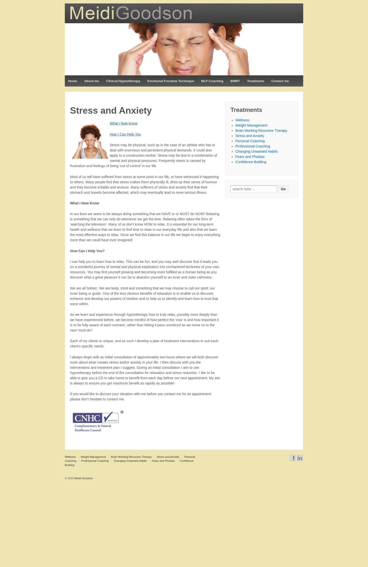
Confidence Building (250, 162)
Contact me (280, 81)
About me (91, 81)
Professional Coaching (252, 146)
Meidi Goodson (83, 478)
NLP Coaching (212, 81)
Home (72, 81)
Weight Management (251, 125)
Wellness (242, 120)
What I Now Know (123, 123)
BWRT (235, 81)
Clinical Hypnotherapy (123, 81)
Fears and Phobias (250, 157)
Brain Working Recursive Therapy (261, 131)
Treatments (255, 81)
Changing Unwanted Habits (256, 151)
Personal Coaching (250, 141)
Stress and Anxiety (249, 136)
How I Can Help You (125, 134)
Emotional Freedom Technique (170, 81)
